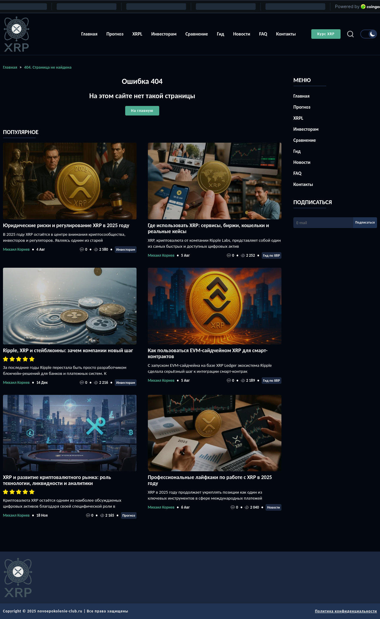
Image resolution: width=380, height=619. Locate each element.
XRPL (137, 34)
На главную (142, 110)
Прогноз (114, 34)
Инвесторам (163, 34)
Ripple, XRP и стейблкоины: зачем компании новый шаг (68, 350)
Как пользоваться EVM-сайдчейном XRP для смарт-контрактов (208, 353)
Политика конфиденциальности (346, 611)
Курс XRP (326, 34)
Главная (89, 34)
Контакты (286, 34)
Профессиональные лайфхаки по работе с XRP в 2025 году (210, 480)
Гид (220, 34)
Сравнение (197, 34)
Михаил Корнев (16, 249)
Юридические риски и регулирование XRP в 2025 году (66, 225)
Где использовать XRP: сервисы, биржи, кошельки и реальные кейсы (208, 228)
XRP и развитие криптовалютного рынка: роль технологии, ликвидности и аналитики (57, 480)
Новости (241, 34)
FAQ (263, 34)
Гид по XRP (271, 255)
